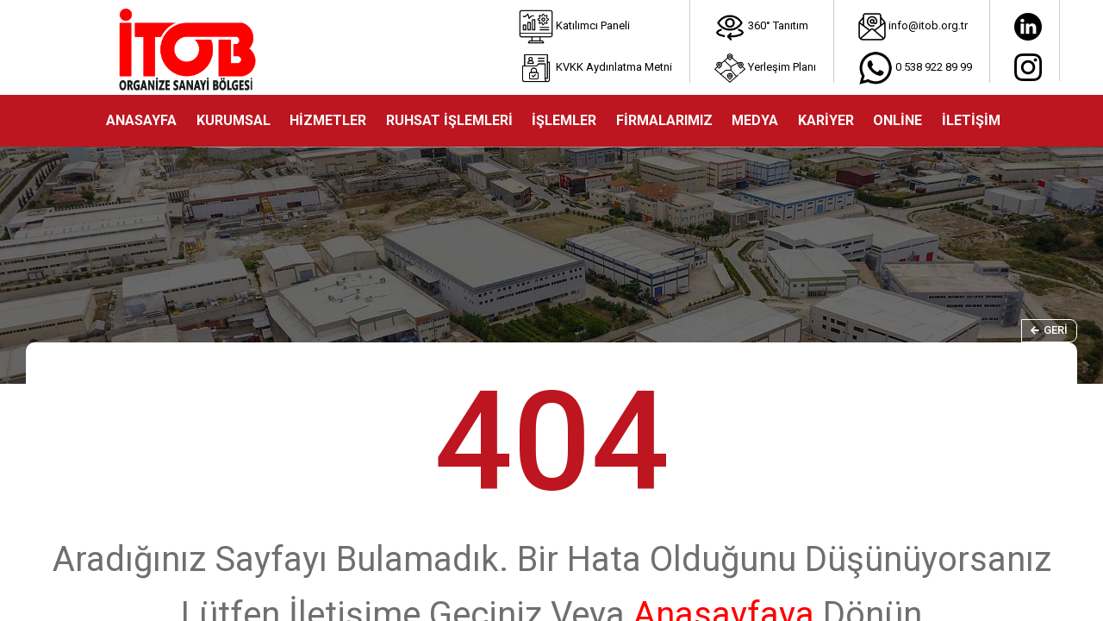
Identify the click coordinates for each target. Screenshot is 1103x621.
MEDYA (755, 120)
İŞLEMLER (564, 120)
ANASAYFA (141, 120)
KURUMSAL (233, 120)
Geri (1049, 329)
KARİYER (826, 120)
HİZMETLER (328, 120)
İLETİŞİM (971, 120)
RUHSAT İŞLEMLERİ (449, 120)
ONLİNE (897, 120)
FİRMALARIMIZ (664, 120)
